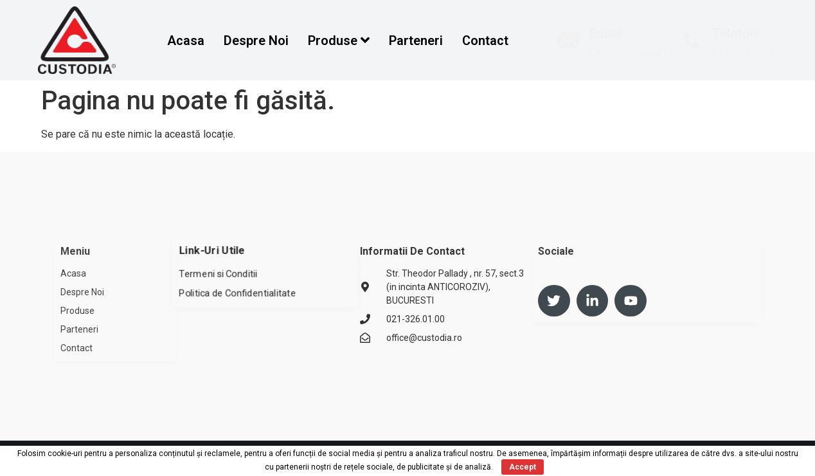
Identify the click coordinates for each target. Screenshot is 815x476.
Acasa (185, 40)
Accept (522, 466)
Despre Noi (256, 40)
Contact (485, 40)
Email (605, 33)
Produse (339, 40)
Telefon (734, 33)
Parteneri (416, 40)
